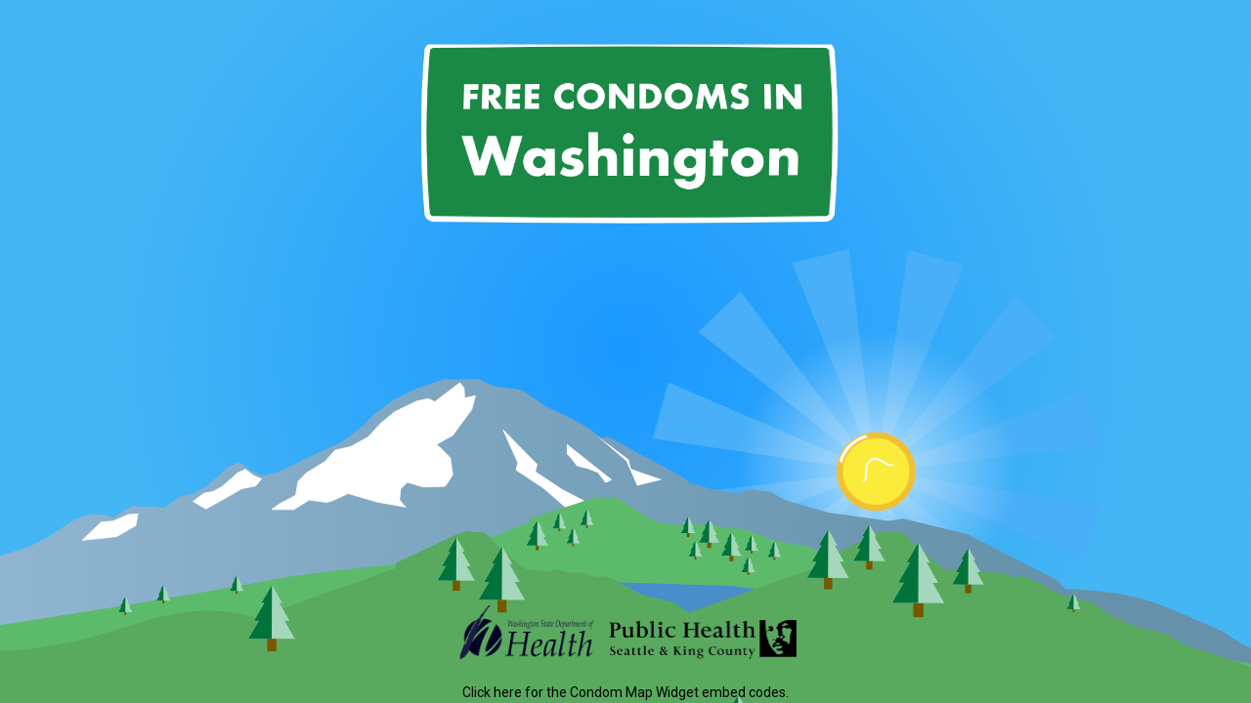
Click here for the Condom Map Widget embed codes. (625, 692)
